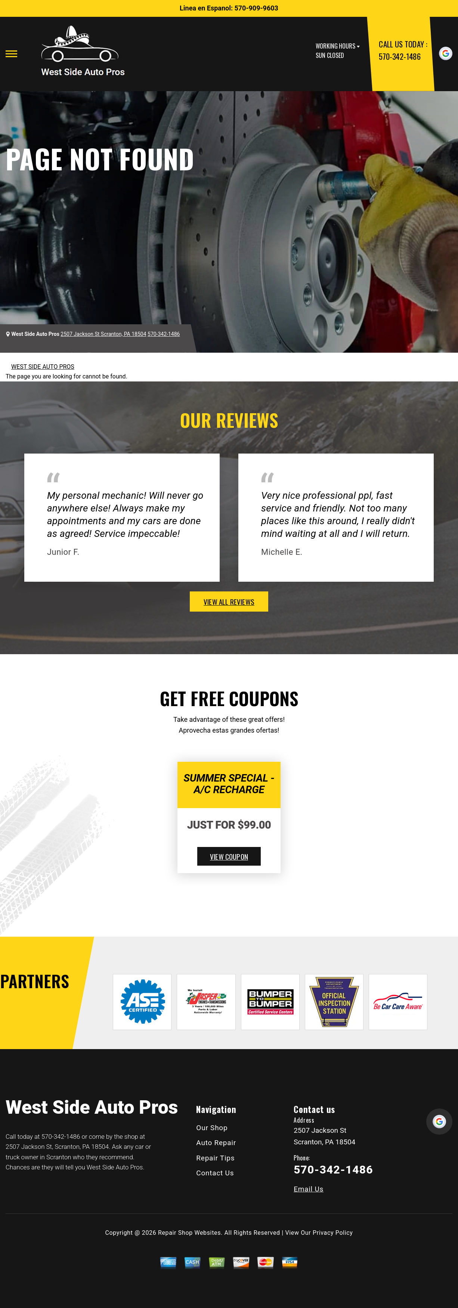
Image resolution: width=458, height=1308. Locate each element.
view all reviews (229, 601)
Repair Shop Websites (189, 1232)
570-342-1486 (399, 56)
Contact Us (215, 1173)
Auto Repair (216, 1142)
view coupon (229, 856)
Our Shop (212, 1127)
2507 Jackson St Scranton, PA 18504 (103, 334)
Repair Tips (215, 1158)
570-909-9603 (256, 8)
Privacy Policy (333, 1232)
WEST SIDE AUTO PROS (42, 366)
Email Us (309, 1189)
